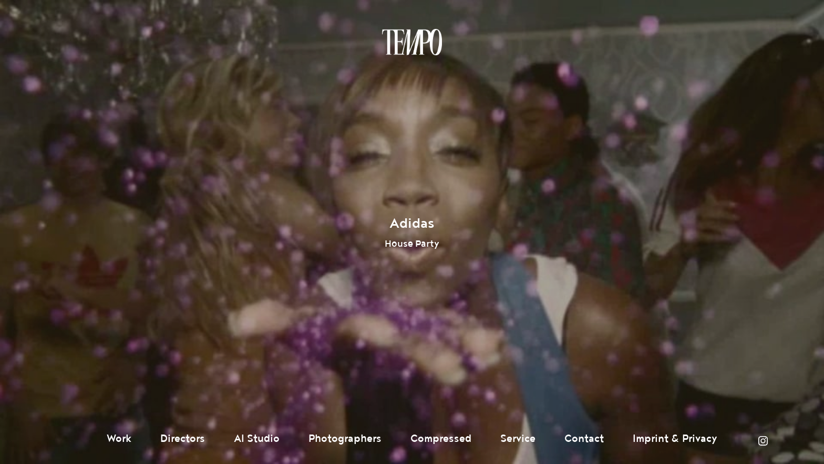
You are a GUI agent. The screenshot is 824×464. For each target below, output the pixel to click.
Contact (584, 438)
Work (119, 438)
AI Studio (257, 438)
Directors (182, 438)
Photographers (345, 438)
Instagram (763, 441)
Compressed (440, 438)
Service (517, 438)
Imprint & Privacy (675, 438)
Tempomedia (412, 42)
